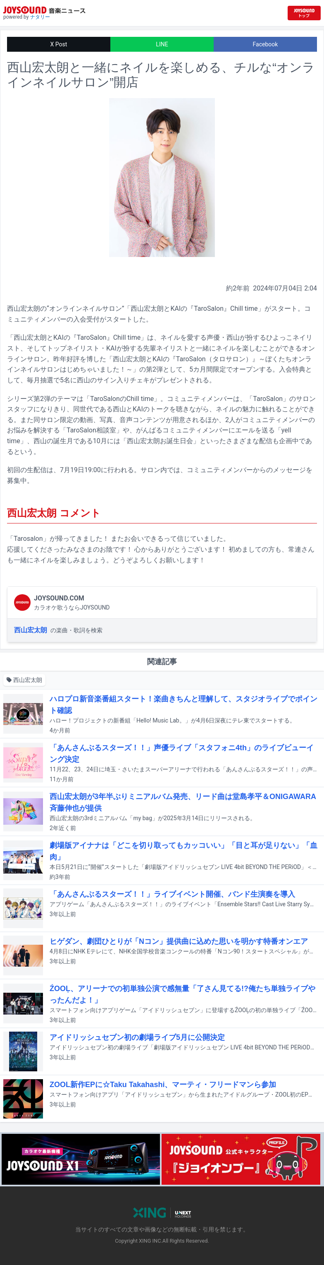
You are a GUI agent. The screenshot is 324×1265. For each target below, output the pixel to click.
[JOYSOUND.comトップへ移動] (304, 13)
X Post (58, 44)
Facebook (265, 44)
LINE (162, 44)
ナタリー (40, 17)
